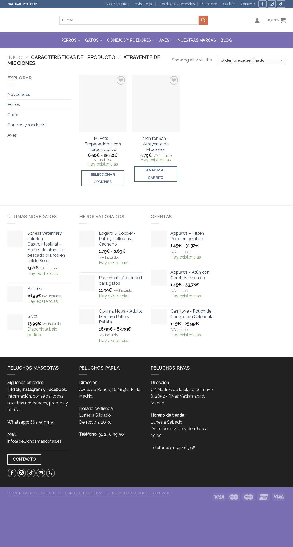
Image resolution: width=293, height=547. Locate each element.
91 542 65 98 (182, 447)
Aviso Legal (144, 4)
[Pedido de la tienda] (251, 60)
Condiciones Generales (177, 4)
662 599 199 (42, 422)
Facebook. (56, 389)
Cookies (229, 4)
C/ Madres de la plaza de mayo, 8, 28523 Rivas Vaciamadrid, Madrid (182, 396)
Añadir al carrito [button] (155, 174)
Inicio (15, 57)
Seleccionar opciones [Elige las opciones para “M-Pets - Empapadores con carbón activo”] (103, 178)
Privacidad (208, 4)
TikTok (13, 389)
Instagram (32, 389)
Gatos (93, 40)
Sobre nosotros (117, 4)
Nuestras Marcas (196, 40)
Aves (166, 40)
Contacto (248, 4)
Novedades (18, 94)
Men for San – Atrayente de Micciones (155, 144)
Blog (226, 40)
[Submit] (203, 20)
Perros (70, 40)
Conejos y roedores (131, 40)
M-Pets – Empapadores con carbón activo (103, 144)
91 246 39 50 (111, 434)
